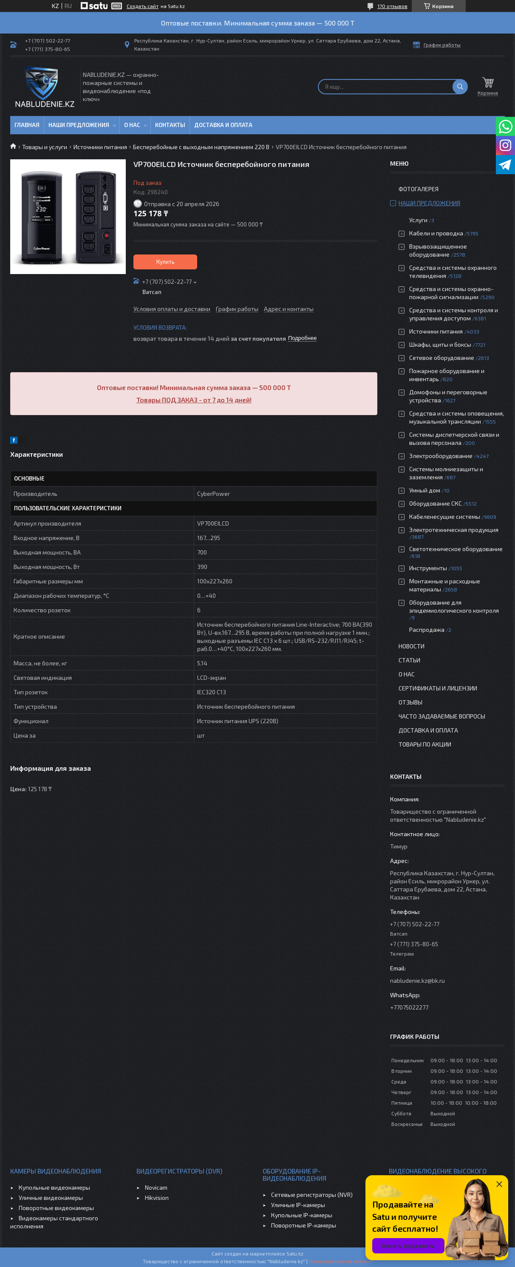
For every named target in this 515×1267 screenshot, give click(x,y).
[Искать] (460, 86)
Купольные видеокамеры (54, 1187)
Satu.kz (294, 1253)
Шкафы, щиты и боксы (440, 344)
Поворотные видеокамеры (56, 1207)
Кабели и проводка (436, 233)
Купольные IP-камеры (301, 1215)
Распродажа (426, 629)
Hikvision (157, 1197)
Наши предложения (78, 125)
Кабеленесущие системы (444, 516)
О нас (132, 125)
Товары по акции (425, 744)
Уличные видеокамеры (51, 1197)
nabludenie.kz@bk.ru (417, 980)
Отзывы (410, 702)
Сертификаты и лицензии (438, 688)
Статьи (409, 660)
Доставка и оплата (223, 125)
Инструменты (428, 567)
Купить (165, 261)
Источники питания (100, 146)
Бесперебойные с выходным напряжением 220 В (201, 146)
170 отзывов (392, 6)
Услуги (418, 219)
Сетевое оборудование (441, 357)
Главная (27, 125)
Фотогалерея (419, 188)
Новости (411, 646)
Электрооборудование (441, 455)
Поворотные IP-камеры (303, 1225)
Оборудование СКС (435, 503)
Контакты (170, 125)
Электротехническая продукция (453, 529)
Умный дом (424, 490)
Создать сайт (142, 6)
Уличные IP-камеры (298, 1204)
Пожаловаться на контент (341, 1261)
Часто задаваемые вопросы (442, 716)
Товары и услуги (44, 146)
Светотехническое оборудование (456, 548)
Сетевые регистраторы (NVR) (312, 1194)
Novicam (156, 1187)
